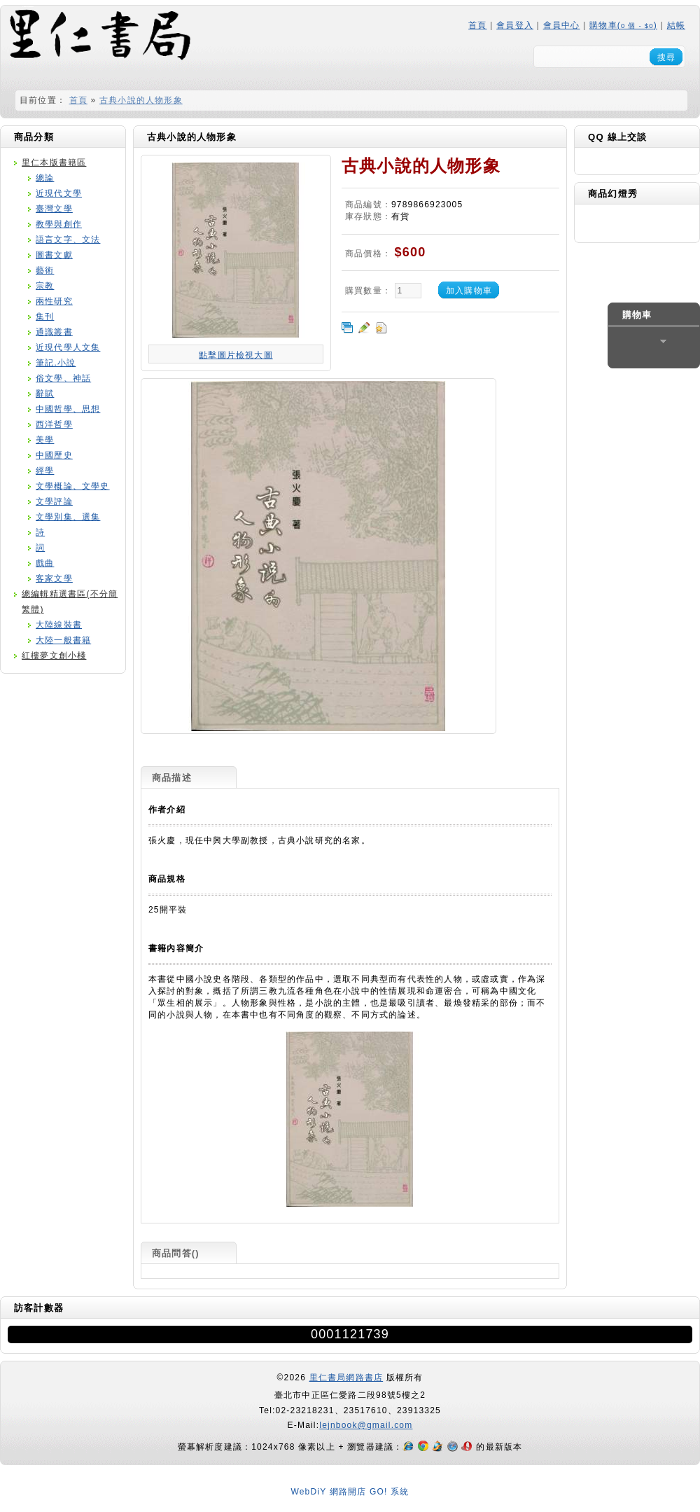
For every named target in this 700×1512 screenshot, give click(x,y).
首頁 (477, 25)
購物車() (623, 25)
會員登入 (514, 25)
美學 (45, 440)
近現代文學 (59, 193)
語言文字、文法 (68, 239)
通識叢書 (54, 332)
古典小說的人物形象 (141, 100)
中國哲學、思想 (68, 409)
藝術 (45, 270)
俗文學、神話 (63, 378)
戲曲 (45, 563)
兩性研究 (54, 301)
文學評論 (54, 501)
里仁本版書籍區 (54, 162)
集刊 (45, 316)
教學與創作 (59, 224)
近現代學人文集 (68, 347)
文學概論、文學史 (73, 486)
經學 (45, 471)
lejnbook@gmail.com (365, 1425)
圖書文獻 (54, 255)
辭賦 (45, 393)
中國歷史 (54, 455)
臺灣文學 (54, 209)
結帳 (676, 25)
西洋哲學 (54, 424)
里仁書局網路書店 (346, 1377)
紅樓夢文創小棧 (54, 655)
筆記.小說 (56, 363)
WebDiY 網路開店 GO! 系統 (349, 1492)
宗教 (45, 286)
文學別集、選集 (68, 517)
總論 (45, 178)
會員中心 (561, 25)
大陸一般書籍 (63, 640)
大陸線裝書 (59, 625)
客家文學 (54, 578)
